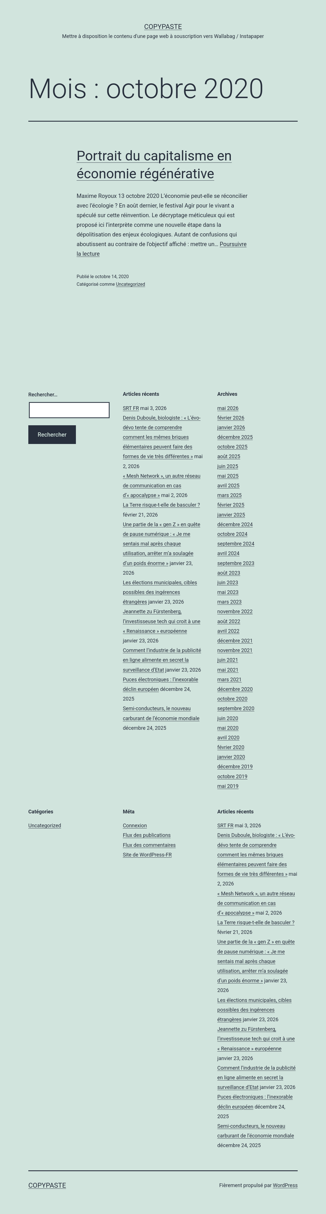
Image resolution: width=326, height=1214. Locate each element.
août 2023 (228, 573)
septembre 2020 (235, 708)
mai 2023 (227, 592)
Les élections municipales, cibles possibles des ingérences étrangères (160, 592)
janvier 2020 (231, 757)
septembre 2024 (235, 544)
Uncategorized (130, 284)
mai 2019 (227, 786)
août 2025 (228, 456)
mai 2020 (227, 728)
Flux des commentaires (149, 845)
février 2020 (230, 747)
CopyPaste (163, 27)
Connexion (135, 825)
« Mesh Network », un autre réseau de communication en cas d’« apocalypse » (162, 485)
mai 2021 (227, 670)
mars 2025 (229, 495)
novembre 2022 (235, 611)
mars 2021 (229, 679)
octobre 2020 (232, 699)
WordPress (285, 1185)
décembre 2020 (235, 689)
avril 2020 (228, 738)
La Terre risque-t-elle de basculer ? (161, 505)
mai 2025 (227, 476)
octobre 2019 (232, 776)
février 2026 (230, 418)
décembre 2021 (235, 641)
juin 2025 (227, 466)
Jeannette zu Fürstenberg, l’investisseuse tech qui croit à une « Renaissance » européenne (162, 621)
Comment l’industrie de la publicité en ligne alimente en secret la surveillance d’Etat (162, 659)
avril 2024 (228, 553)
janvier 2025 (231, 515)
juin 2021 (227, 660)
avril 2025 (228, 485)
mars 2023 (229, 602)
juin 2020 (227, 718)
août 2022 (228, 621)
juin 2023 (227, 582)
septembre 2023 (235, 563)
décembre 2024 (235, 524)
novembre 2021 (235, 650)
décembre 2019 (235, 766)
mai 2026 (227, 408)
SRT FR (131, 408)
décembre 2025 (235, 437)
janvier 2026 (231, 427)
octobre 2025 (232, 447)
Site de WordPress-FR (147, 855)
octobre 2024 (232, 534)
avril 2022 (228, 631)
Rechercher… (42, 394)
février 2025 (230, 505)
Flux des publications (147, 835)
